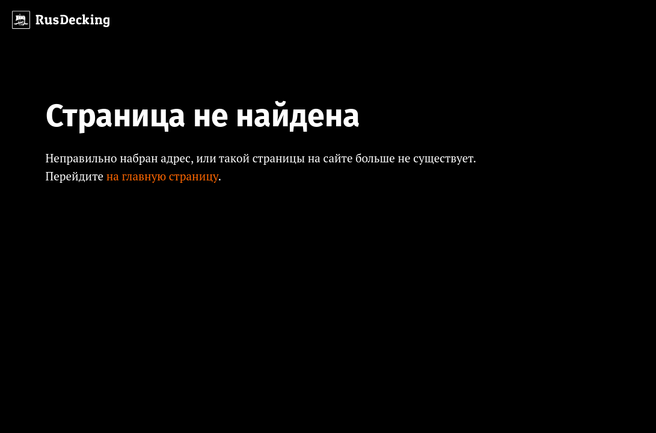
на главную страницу (162, 175)
